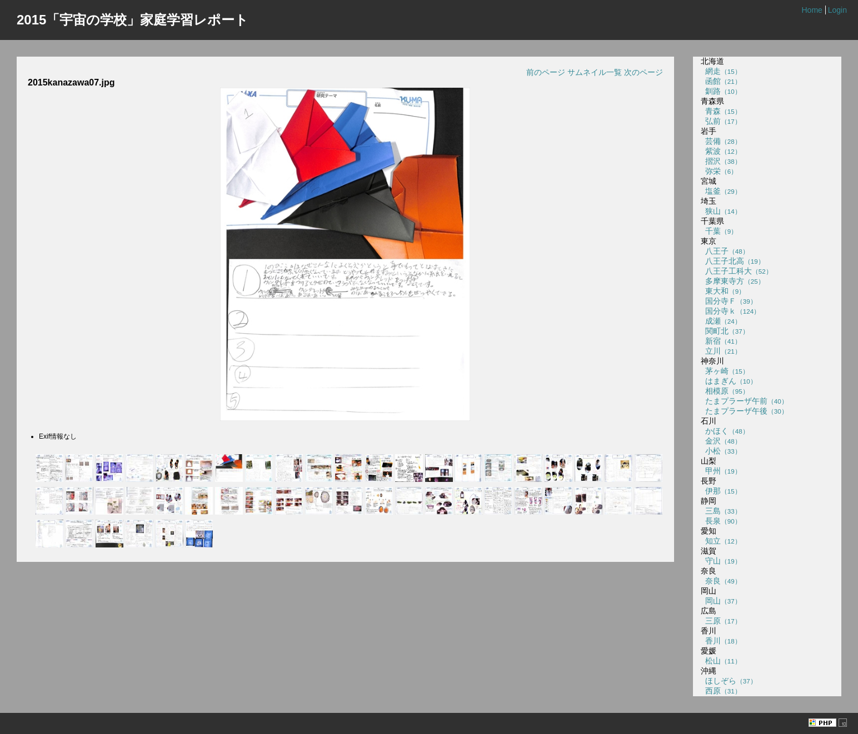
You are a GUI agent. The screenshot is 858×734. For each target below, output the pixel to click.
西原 (721, 690)
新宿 (721, 340)
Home (811, 10)
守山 (721, 560)
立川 (721, 350)
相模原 (725, 390)
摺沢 (721, 161)
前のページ (545, 72)
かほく (725, 430)
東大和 (723, 290)
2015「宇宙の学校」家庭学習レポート (132, 19)
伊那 (721, 490)
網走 (721, 71)
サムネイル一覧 (594, 72)
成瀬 (721, 320)
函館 (721, 81)
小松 (721, 450)
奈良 (721, 580)
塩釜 (721, 191)
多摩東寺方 (733, 280)
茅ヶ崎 (725, 370)
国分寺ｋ (730, 310)
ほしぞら (729, 680)
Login (837, 10)
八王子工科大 (736, 271)
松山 (721, 660)
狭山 (721, 211)
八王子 (725, 251)
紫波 (721, 151)
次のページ (643, 72)
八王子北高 (733, 261)
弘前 (721, 121)
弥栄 (719, 171)
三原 (721, 620)
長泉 (721, 520)
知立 (721, 540)
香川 (721, 640)
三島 (721, 510)
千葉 (719, 231)
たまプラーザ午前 (744, 400)
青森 (721, 111)
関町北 (725, 330)
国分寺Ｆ (729, 300)
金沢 (721, 440)
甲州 (721, 470)
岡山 (721, 600)
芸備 (721, 141)
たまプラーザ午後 (744, 410)
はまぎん (729, 380)
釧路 (721, 91)
